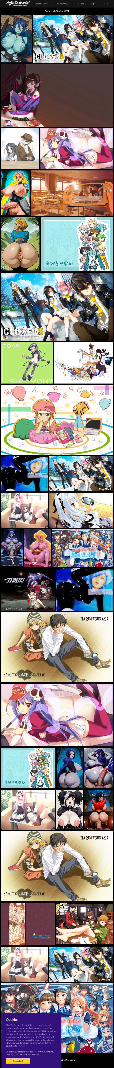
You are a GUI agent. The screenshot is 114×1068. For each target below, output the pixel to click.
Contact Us (71, 1060)
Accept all (18, 1061)
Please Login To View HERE (57, 11)
